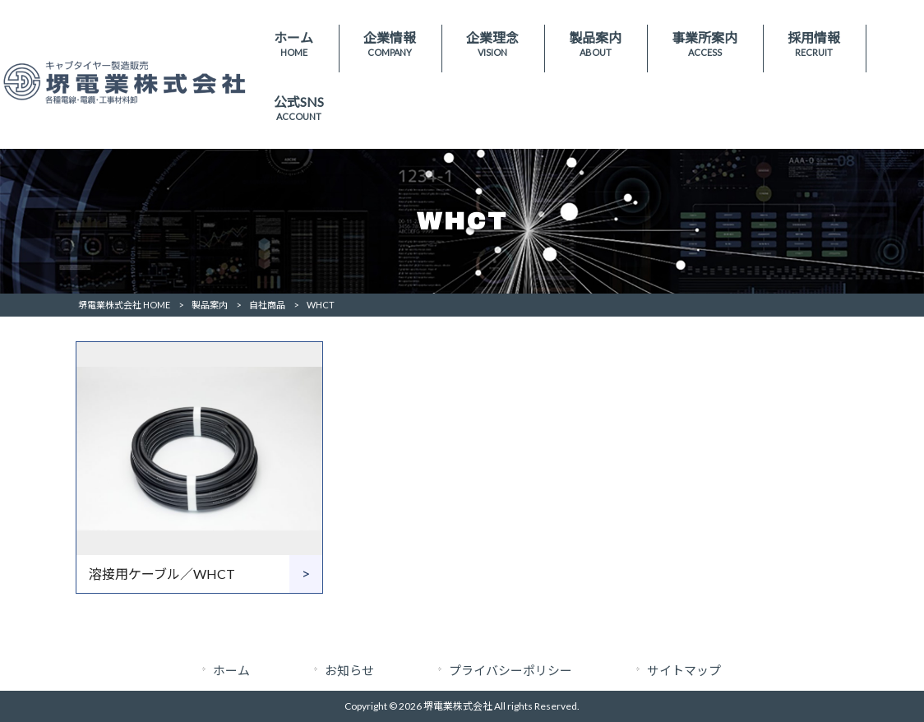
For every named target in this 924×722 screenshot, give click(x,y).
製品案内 (210, 304)
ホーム (231, 670)
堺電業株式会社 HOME (124, 304)
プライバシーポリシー (510, 670)
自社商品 (267, 304)
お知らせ (349, 670)
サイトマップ (684, 670)
